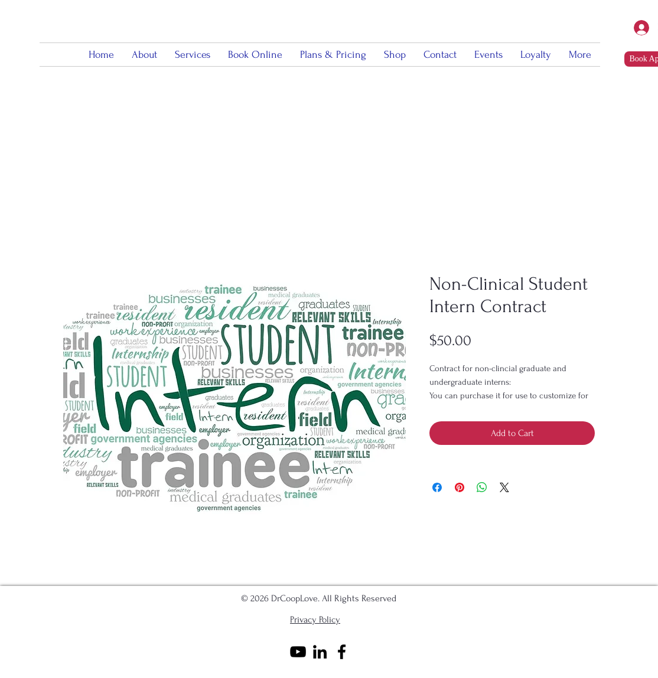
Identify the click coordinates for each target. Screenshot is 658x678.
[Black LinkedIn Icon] (320, 651)
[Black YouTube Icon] (298, 651)
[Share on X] (504, 487)
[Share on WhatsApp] (482, 487)
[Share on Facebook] (437, 487)
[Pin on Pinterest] (459, 487)
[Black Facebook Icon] (341, 651)
